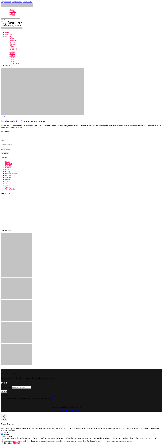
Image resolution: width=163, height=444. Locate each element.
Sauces (7, 181)
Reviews (8, 179)
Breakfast (8, 164)
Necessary (7, 434)
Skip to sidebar (17, 2)
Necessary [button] (4, 432)
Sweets (7, 187)
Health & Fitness (11, 173)
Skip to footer (27, 2)
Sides (7, 183)
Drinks (3, 116)
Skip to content (6, 2)
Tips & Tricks (10, 189)
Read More (5, 131)
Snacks (7, 185)
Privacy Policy (74, 411)
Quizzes (8, 177)
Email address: (16, 387)
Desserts (8, 166)
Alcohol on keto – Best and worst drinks (23, 121)
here (52, 398)
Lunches (8, 175)
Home (3, 26)
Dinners (8, 168)
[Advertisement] (65, 212)
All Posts (8, 26)
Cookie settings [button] (6, 443)
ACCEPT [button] (16, 443)
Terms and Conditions (59, 411)
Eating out (8, 171)
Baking (7, 162)
